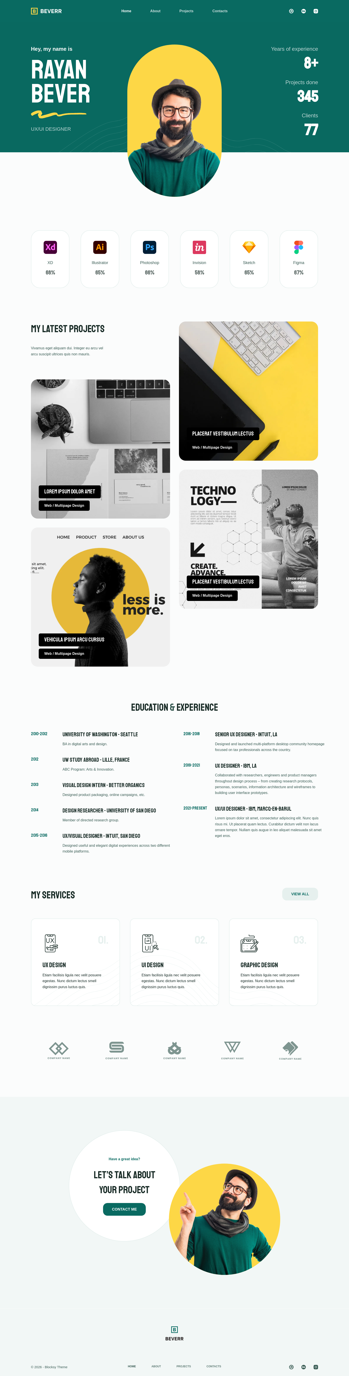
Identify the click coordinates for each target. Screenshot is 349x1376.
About (155, 11)
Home (126, 11)
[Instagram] (316, 11)
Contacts (219, 11)
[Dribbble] (291, 11)
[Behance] (303, 11)
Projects (186, 11)
